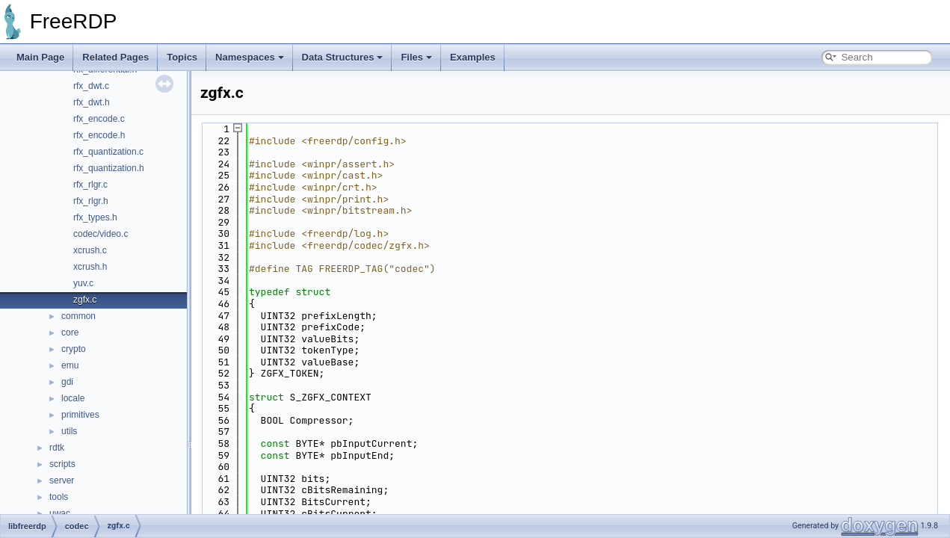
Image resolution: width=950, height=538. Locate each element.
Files (416, 57)
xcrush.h (90, 267)
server (61, 480)
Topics (182, 57)
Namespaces (249, 57)
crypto (73, 349)
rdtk (56, 447)
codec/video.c (100, 234)
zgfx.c (84, 299)
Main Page (40, 57)
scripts (62, 464)
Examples (473, 57)
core (69, 332)
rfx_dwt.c (91, 86)
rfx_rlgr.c (90, 184)
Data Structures (342, 57)
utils (69, 431)
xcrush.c (90, 250)
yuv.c (83, 283)
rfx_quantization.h (108, 168)
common (78, 316)
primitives (80, 414)
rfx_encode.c (99, 119)
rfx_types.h (95, 217)
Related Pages (115, 57)
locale (72, 398)
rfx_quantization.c (108, 151)
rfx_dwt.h (91, 102)
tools (58, 497)
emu (69, 365)
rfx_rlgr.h (90, 201)
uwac (59, 513)
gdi (67, 382)
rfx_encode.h (99, 135)
